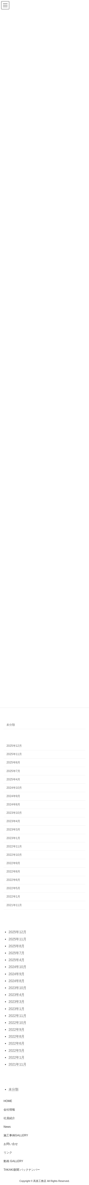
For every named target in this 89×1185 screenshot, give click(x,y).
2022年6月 (13, 880)
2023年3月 (13, 829)
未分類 (10, 724)
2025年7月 (13, 771)
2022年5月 (13, 888)
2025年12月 (14, 745)
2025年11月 (14, 754)
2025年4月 (13, 779)
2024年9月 (13, 796)
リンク (8, 1152)
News (7, 1126)
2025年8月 (13, 762)
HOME (8, 1101)
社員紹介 (9, 1118)
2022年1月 (13, 896)
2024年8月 (13, 804)
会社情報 (9, 1109)
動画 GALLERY (13, 1161)
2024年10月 (14, 787)
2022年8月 (13, 871)
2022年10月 (14, 854)
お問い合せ (11, 1144)
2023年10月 (14, 812)
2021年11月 (14, 905)
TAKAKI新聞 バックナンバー (22, 1169)
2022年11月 (14, 846)
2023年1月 (13, 838)
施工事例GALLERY (16, 1135)
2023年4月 (13, 821)
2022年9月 (13, 863)
